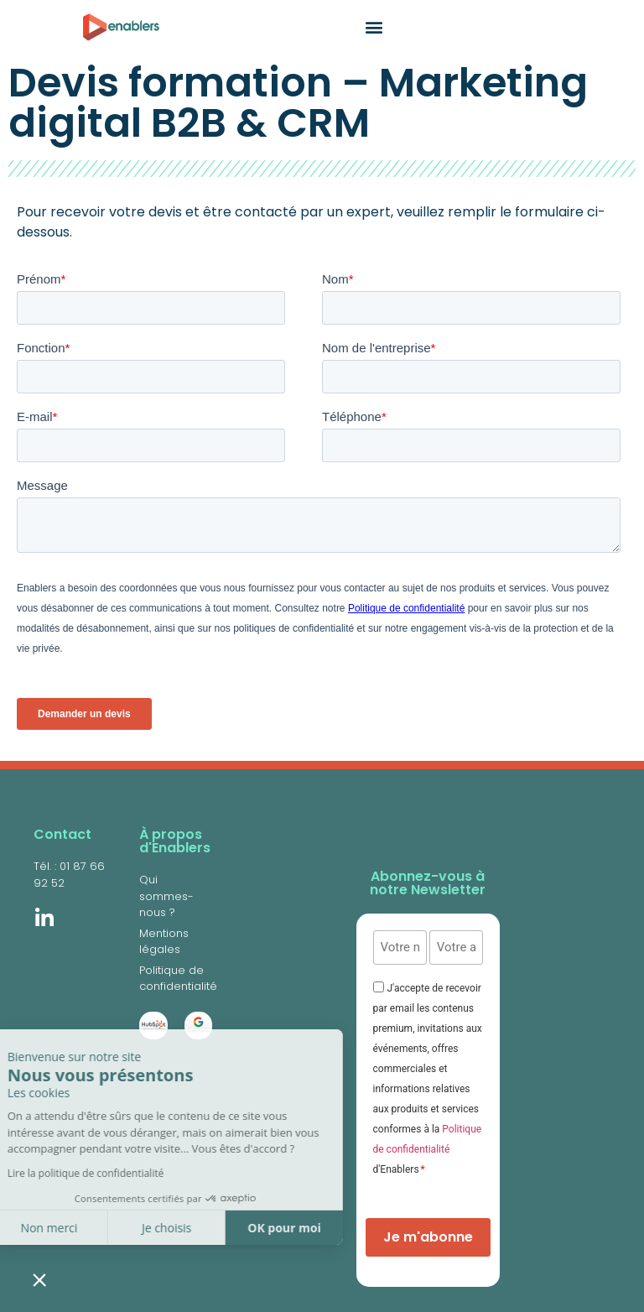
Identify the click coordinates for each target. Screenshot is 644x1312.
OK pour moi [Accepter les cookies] (176, 1228)
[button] (39, 1279)
